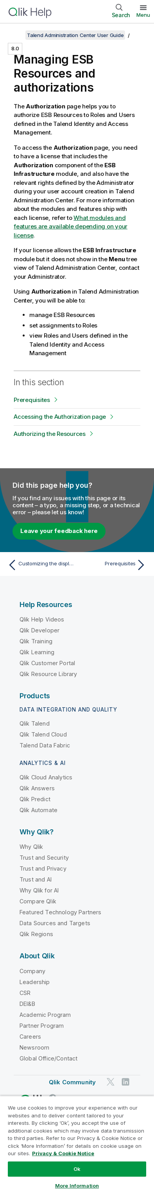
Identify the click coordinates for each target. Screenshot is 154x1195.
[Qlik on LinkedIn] (125, 1082)
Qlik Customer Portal (47, 663)
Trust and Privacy (43, 868)
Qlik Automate (38, 810)
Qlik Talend (35, 723)
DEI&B (27, 1003)
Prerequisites (32, 400)
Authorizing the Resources (50, 433)
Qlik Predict (35, 799)
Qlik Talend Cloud (43, 734)
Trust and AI (36, 879)
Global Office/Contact (48, 1058)
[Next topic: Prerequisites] (113, 565)
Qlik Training (36, 641)
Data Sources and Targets (55, 923)
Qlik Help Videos (42, 619)
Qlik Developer (39, 630)
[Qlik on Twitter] (110, 1082)
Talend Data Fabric (45, 745)
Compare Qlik (38, 901)
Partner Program (42, 1025)
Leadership (35, 982)
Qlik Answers (37, 788)
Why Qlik (31, 846)
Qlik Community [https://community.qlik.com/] (72, 1082)
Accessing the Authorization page (60, 416)
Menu (143, 15)
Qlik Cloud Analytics (46, 777)
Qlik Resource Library (48, 674)
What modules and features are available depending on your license (70, 226)
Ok (77, 1169)
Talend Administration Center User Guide (75, 35)
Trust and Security (44, 857)
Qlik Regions (36, 934)
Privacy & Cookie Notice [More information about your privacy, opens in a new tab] (63, 1153)
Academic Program (45, 1014)
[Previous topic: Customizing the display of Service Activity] (40, 565)
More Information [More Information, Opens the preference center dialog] (77, 1186)
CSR (25, 993)
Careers (30, 1036)
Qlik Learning (37, 652)
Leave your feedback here (59, 531)
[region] (77, 1145)
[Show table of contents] (15, 35)
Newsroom (34, 1047)
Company (32, 971)
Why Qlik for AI (39, 890)
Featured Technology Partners (60, 912)
